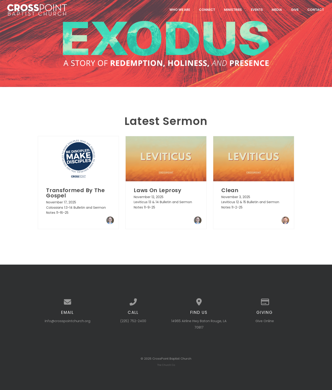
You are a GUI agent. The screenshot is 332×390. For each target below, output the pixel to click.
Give (295, 9)
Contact (315, 9)
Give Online (264, 321)
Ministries (233, 9)
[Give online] (264, 302)
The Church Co (166, 365)
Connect (207, 9)
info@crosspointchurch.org (67, 321)
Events (257, 9)
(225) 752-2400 (133, 321)
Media (277, 9)
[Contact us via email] (67, 302)
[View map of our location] (198, 302)
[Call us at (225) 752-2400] (133, 302)
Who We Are (179, 9)
